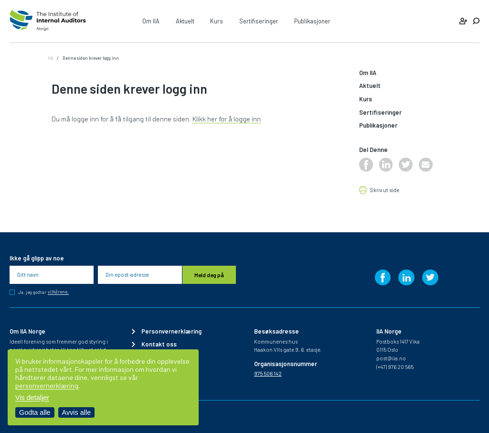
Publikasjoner (312, 21)
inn (255, 119)
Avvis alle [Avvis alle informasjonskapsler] (76, 412)
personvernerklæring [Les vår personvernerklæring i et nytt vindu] (46, 385)
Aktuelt (185, 21)
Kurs (216, 21)
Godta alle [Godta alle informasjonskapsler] (35, 412)
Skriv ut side (384, 190)
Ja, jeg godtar (43, 292)
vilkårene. (58, 292)
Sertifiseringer (258, 21)
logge (242, 119)
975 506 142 (268, 373)
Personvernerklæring (171, 331)
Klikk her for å (213, 119)
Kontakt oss (159, 344)
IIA (50, 58)
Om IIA (150, 21)
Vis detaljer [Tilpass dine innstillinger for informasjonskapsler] (32, 397)
